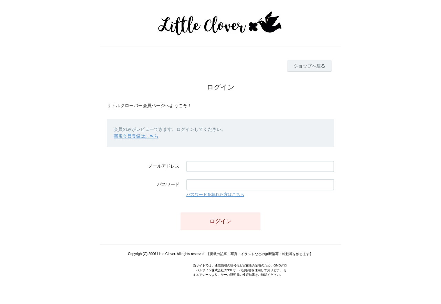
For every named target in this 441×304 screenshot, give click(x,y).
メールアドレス (164, 166)
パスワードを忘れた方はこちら (215, 194)
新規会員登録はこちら (136, 136)
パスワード (168, 184)
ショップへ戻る (309, 66)
